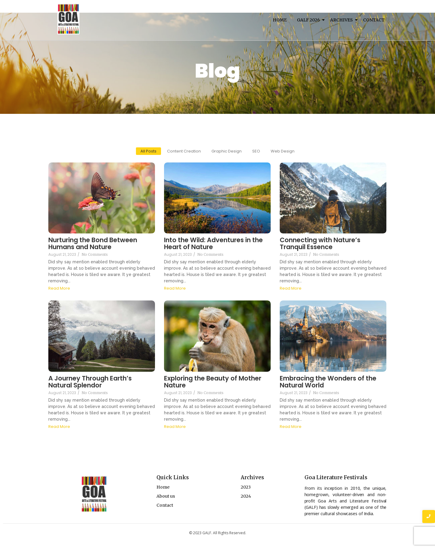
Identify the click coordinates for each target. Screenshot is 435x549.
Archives (342, 20)
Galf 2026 (309, 20)
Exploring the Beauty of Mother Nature (212, 382)
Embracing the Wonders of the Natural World (328, 382)
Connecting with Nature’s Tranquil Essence (320, 243)
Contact (374, 20)
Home (280, 20)
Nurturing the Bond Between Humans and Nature (92, 243)
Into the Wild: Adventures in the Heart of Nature (213, 243)
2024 (246, 496)
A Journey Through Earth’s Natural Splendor (90, 382)
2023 (246, 487)
